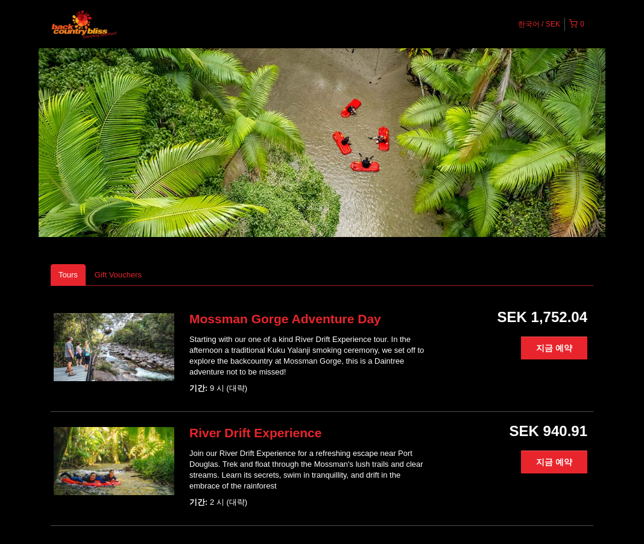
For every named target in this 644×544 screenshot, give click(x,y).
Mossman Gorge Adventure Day (285, 319)
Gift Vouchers (118, 274)
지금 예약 (554, 348)
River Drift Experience (255, 433)
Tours (68, 274)
